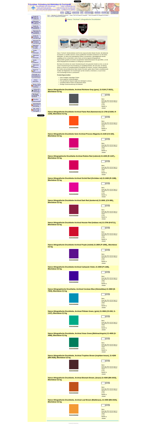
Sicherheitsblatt (73, 104)
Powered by (71, 423)
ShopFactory (75, 423)
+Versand (104, 107)
